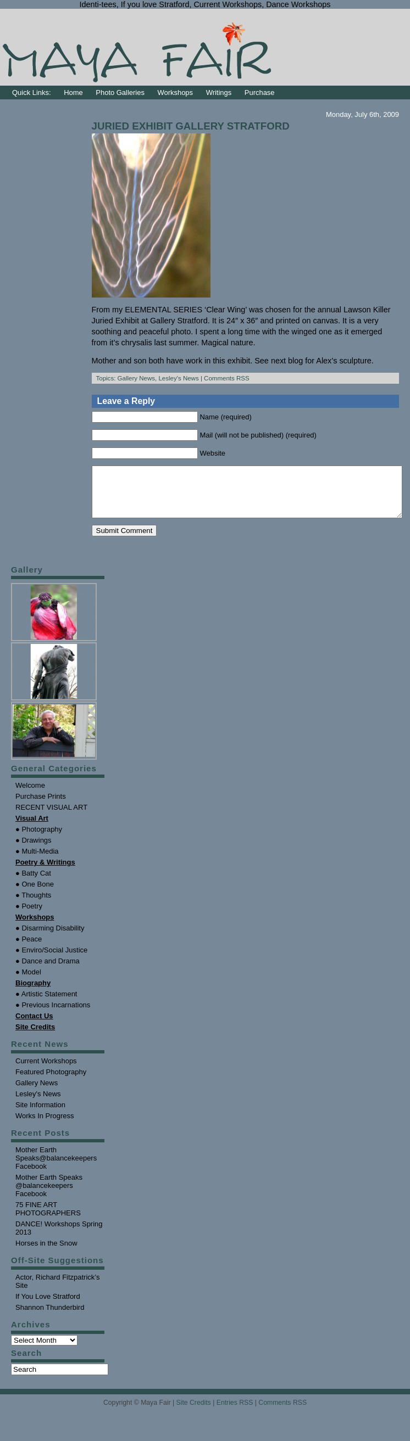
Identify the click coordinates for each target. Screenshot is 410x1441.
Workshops (175, 92)
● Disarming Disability (49, 938)
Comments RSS (227, 378)
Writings (219, 92)
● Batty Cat (33, 883)
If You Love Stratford (47, 1306)
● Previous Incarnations (52, 1015)
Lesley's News (178, 378)
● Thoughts (33, 905)
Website (213, 453)
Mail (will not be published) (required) (258, 435)
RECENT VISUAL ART (51, 817)
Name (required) (226, 417)
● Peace (28, 949)
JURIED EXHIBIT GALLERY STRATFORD (191, 126)
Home (73, 92)
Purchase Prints (40, 806)
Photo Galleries (120, 92)
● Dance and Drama (47, 971)
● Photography (38, 839)
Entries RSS (235, 1412)
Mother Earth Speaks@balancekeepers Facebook (56, 1168)
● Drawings (33, 850)
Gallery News (136, 378)
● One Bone (34, 894)
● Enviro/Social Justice (51, 960)
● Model (28, 982)
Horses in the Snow (46, 1253)
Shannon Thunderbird (49, 1317)
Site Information (40, 1115)
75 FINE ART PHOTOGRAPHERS (48, 1218)
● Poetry (28, 916)
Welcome (30, 795)
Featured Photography (50, 1082)
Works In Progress (44, 1126)
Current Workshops (46, 1071)
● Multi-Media (37, 861)
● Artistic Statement (46, 1004)
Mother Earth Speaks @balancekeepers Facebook (48, 1195)
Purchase (260, 92)
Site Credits (193, 1412)
